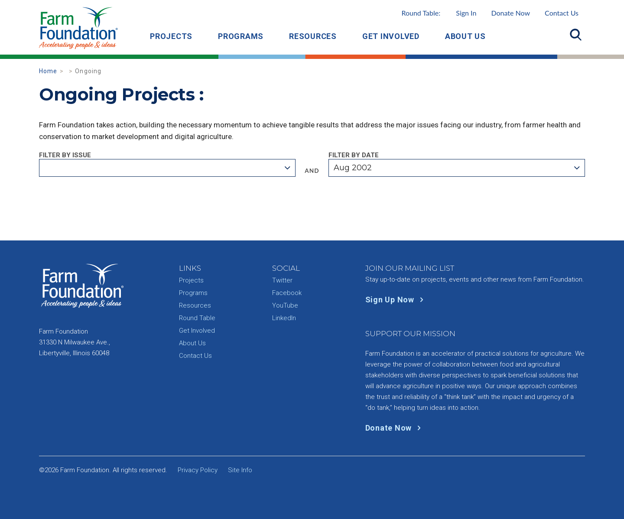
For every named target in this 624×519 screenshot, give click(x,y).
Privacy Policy (198, 470)
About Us (465, 36)
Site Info (240, 470)
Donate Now (510, 13)
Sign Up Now (396, 299)
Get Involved (390, 36)
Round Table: (438, 13)
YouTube (285, 305)
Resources (313, 36)
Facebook (287, 293)
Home (48, 71)
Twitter (282, 280)
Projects (171, 36)
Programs (240, 36)
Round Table (197, 318)
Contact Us (561, 13)
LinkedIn (284, 318)
